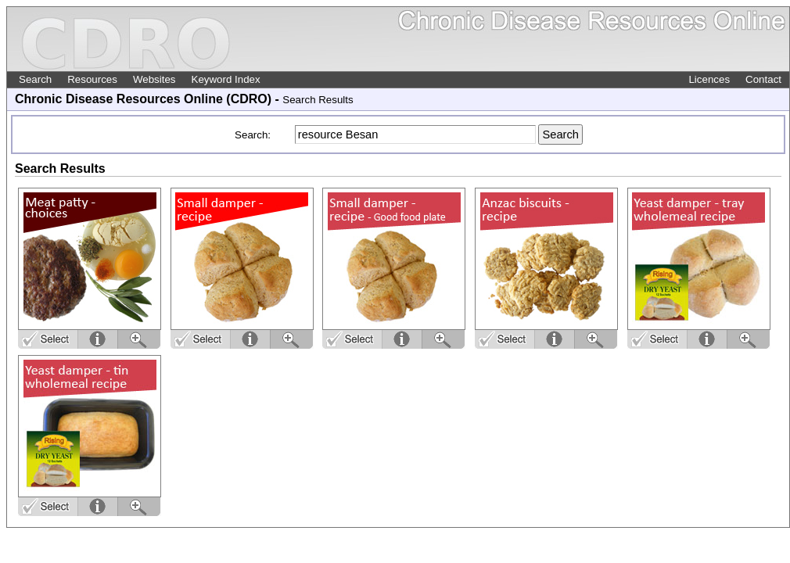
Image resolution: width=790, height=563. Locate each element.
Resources (92, 79)
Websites (154, 79)
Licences (709, 79)
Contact (763, 79)
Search (35, 79)
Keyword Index (226, 79)
